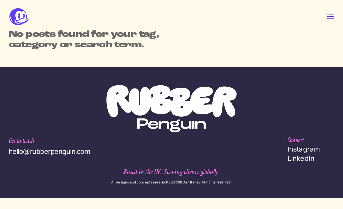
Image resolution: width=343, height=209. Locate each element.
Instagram (303, 149)
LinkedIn (301, 158)
